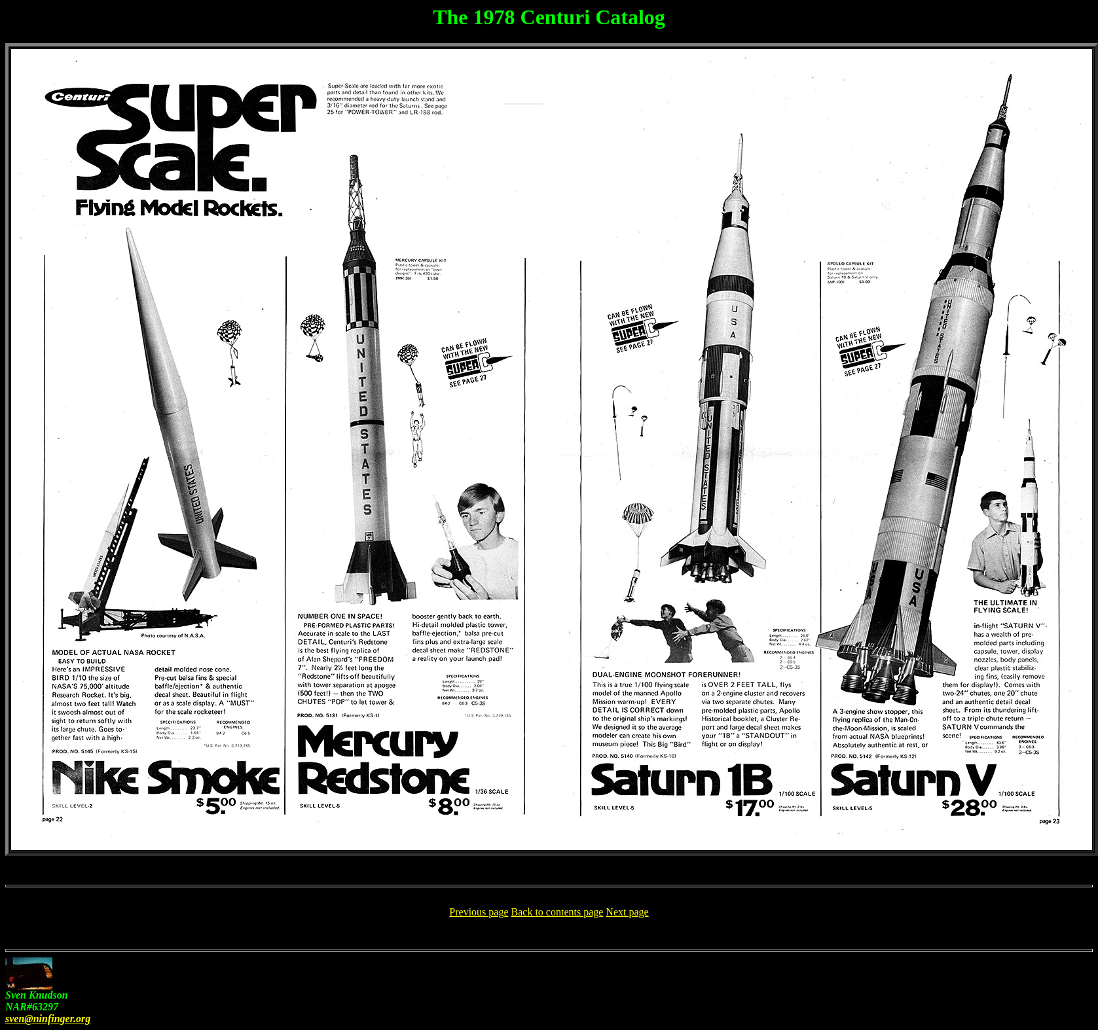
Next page (627, 911)
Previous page (478, 911)
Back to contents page (557, 911)
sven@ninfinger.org (47, 1018)
